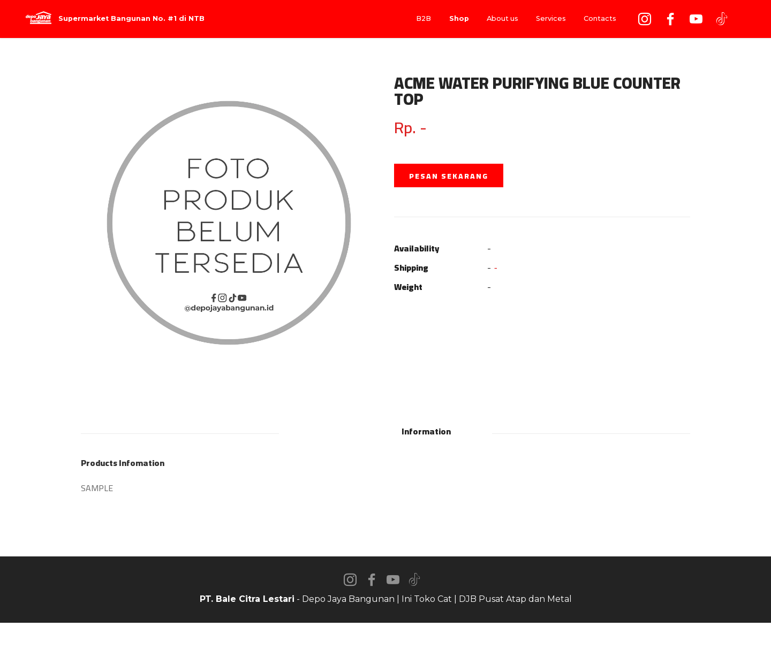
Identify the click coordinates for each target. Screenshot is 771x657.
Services (551, 18)
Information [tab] (426, 431)
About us (502, 18)
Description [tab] (344, 431)
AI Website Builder (386, 640)
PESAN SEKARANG (448, 176)
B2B (423, 18)
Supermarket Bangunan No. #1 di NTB (131, 19)
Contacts (600, 18)
